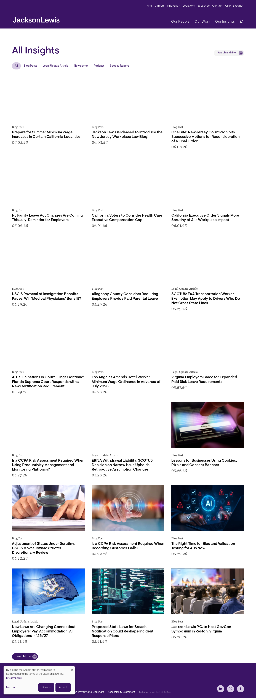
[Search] (239, 22)
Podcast (99, 65)
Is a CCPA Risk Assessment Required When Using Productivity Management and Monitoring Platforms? (48, 465)
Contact (217, 6)
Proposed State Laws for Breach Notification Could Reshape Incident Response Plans (122, 631)
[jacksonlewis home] (36, 19)
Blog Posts (30, 65)
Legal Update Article (55, 65)
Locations (189, 6)
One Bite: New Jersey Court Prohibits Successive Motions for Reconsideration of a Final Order (205, 137)
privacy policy (14, 678)
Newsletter (81, 65)
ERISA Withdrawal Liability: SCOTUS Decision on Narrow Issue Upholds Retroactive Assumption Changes (122, 465)
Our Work (202, 22)
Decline (46, 687)
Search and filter (227, 52)
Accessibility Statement (121, 691)
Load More (23, 656)
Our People (180, 22)
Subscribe (204, 6)
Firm (149, 6)
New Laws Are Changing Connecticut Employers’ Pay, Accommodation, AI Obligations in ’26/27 (44, 631)
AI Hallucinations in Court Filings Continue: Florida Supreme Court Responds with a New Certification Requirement (48, 381)
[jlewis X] (230, 688)
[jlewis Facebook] (240, 688)
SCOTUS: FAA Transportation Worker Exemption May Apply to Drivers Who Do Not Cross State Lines (205, 298)
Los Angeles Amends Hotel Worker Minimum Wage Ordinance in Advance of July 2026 (126, 381)
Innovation (173, 6)
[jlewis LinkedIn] (220, 688)
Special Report (119, 65)
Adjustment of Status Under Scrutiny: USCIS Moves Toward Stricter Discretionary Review (43, 548)
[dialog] (39, 680)
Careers (160, 6)
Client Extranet (234, 6)
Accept (63, 687)
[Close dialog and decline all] (72, 668)
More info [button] (11, 687)
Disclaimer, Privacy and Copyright (84, 691)
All (16, 65)
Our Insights (225, 22)
